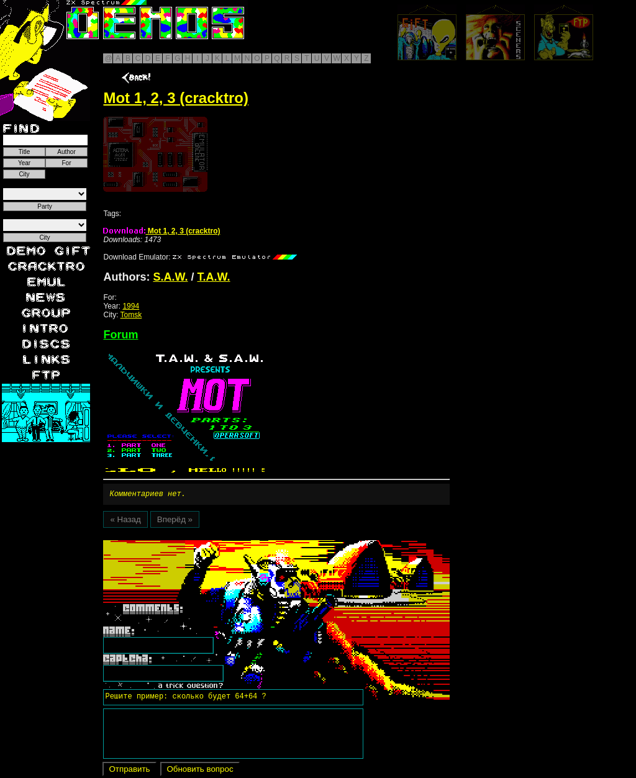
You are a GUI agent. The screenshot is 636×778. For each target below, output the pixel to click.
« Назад (125, 521)
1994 (130, 306)
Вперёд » (175, 521)
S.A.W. (170, 277)
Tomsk (131, 314)
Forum (120, 334)
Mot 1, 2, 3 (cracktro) (161, 231)
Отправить (129, 771)
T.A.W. (214, 277)
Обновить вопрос (199, 771)
